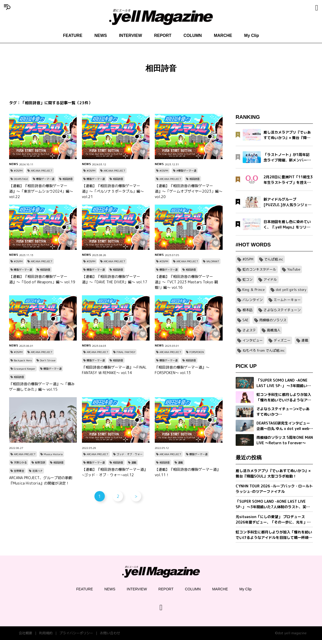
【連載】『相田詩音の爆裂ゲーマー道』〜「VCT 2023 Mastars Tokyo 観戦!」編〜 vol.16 (186, 282)
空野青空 (19, 471)
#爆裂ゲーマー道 (186, 170)
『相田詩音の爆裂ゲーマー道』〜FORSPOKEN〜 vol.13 (182, 370)
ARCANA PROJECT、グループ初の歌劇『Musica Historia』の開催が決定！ (40, 480)
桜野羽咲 (40, 462)
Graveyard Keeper (24, 368)
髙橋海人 (273, 330)
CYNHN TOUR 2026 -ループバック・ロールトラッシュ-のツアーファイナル (274, 489)
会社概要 (25, 633)
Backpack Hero (23, 360)
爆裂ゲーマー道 (45, 179)
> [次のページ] (135, 496)
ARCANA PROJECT (42, 170)
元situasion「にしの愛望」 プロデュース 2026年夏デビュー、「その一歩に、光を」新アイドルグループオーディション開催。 (273, 519)
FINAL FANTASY (126, 352)
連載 (134, 462)
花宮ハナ (37, 471)
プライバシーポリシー (76, 633)
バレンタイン (252, 299)
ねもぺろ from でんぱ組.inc (263, 350)
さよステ (249, 330)
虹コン (247, 279)
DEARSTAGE (21, 179)
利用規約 (46, 633)
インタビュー (252, 340)
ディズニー (282, 340)
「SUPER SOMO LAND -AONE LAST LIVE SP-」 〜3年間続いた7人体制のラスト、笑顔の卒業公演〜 (273, 504)
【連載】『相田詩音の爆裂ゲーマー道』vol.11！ (187, 472)
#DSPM (18, 170)
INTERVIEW (130, 35)
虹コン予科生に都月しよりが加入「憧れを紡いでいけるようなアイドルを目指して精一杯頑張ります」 (274, 535)
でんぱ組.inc (273, 259)
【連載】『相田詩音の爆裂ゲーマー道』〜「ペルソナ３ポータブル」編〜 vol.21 (113, 191)
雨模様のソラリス (272, 320)
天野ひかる (20, 462)
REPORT (162, 35)
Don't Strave (47, 360)
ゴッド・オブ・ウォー (130, 454)
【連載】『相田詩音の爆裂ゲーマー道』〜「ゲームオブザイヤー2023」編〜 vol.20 (188, 191)
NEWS (100, 35)
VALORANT (212, 261)
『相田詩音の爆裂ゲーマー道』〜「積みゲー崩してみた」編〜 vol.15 (42, 386)
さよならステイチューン (282, 310)
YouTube (293, 269)
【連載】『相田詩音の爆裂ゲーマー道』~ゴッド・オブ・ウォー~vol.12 (114, 472)
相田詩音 (67, 179)
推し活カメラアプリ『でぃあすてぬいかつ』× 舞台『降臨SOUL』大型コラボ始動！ (273, 473)
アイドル (270, 279)
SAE (245, 320)
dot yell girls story (291, 289)
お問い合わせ (110, 633)
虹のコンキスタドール (259, 269)
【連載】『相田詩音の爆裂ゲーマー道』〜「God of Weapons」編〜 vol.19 (42, 279)
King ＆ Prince (253, 289)
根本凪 (247, 310)
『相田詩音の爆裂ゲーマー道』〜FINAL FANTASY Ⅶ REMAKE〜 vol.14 (114, 370)
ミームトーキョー (287, 299)
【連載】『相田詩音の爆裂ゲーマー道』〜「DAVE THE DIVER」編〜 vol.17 (114, 279)
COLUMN (193, 35)
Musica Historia (53, 454)
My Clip (251, 35)
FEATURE (72, 35)
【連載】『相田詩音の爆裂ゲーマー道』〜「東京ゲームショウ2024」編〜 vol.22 (41, 191)
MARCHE (223, 35)
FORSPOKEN (196, 352)
